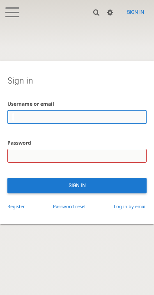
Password (19, 142)
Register (16, 206)
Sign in (135, 12)
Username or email (30, 103)
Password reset (69, 206)
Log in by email (130, 206)
